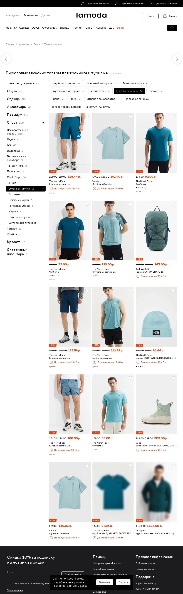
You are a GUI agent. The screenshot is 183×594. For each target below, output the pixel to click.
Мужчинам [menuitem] (31, 15)
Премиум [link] (14, 115)
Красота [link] (14, 242)
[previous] (6, 59)
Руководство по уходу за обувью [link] (110, 574)
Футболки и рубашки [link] (22, 223)
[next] (177, 59)
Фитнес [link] (12, 228)
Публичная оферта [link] (145, 563)
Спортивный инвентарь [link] (17, 252)
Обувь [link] (12, 91)
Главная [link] (10, 44)
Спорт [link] (37, 44)
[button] (172, 28)
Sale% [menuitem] (120, 27)
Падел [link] (11, 139)
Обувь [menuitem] (36, 27)
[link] (95, 3)
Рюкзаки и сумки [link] (20, 217)
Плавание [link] (13, 171)
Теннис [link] (11, 183)
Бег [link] (9, 145)
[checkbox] (45, 583)
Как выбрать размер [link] (103, 569)
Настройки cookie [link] (145, 569)
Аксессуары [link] (16, 107)
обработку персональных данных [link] (50, 583)
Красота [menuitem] (101, 27)
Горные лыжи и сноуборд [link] (16, 158)
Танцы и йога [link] (15, 166)
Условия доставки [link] (102, 580)
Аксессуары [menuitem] (49, 27)
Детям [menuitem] (45, 15)
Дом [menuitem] (111, 27)
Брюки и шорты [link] (19, 200)
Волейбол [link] (13, 151)
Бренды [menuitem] (65, 27)
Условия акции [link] (15, 589)
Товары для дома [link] (20, 83)
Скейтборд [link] (14, 177)
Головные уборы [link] (19, 206)
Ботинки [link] (14, 194)
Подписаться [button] (73, 574)
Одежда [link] (13, 99)
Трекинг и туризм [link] (53, 44)
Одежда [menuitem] (24, 27)
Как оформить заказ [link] (103, 586)
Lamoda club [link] (99, 591)
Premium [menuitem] (77, 27)
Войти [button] (151, 16)
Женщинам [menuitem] (13, 15)
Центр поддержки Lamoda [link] (107, 563)
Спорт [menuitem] (89, 27)
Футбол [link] (12, 234)
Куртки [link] (13, 211)
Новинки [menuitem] (11, 27)
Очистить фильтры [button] (98, 107)
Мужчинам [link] (23, 44)
